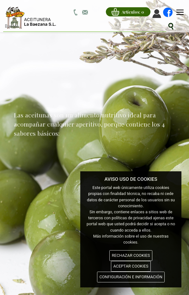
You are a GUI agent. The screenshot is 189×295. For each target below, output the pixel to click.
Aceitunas (63, 192)
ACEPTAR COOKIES (131, 266)
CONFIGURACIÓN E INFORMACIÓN (130, 276)
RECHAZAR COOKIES (131, 255)
